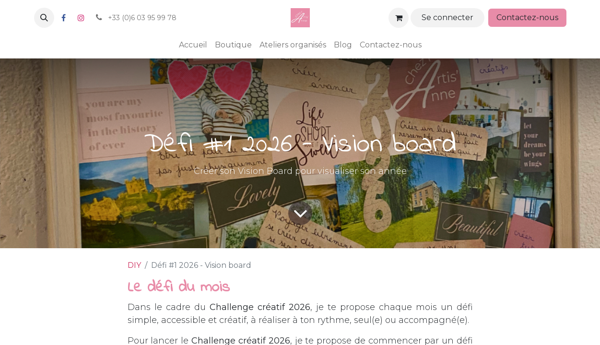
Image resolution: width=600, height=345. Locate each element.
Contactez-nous (527, 17)
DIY (134, 265)
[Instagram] (81, 17)
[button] (44, 18)
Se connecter (447, 17)
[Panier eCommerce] (398, 18)
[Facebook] (63, 17)
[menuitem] (193, 45)
